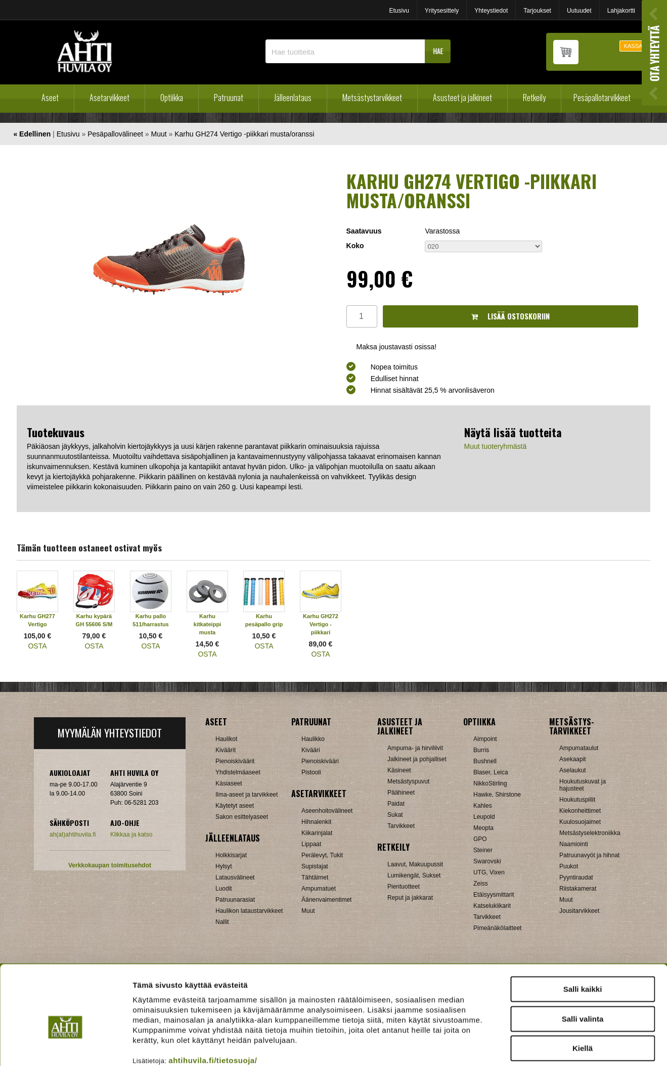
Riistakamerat (577, 888)
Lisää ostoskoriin (510, 316)
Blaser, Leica (490, 772)
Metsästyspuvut (408, 781)
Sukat (395, 814)
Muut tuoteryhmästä (495, 446)
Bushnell (485, 761)
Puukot (568, 866)
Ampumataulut (578, 748)
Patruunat (228, 97)
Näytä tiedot (541, 1046)
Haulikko (313, 739)
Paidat (396, 803)
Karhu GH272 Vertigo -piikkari (320, 624)
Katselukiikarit (492, 905)
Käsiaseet (228, 783)
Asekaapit (572, 759)
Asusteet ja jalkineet (462, 97)
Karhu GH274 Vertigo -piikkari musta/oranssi (244, 134)
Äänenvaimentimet (326, 899)
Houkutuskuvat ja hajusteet (582, 785)
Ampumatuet (318, 888)
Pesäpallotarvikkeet (602, 97)
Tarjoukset (537, 10)
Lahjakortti (621, 10)
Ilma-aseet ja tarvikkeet (246, 794)
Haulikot (226, 739)
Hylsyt (223, 866)
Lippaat (311, 844)
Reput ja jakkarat (410, 897)
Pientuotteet (403, 886)
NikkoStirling (490, 783)
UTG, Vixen (489, 872)
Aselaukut (572, 770)
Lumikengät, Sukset (413, 875)
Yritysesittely (442, 10)
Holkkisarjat (231, 855)
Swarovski (487, 861)
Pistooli (311, 772)
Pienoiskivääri (320, 761)
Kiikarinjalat (316, 833)
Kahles (482, 805)
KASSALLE (638, 46)
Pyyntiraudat (576, 877)
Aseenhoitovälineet (326, 810)
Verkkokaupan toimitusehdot (109, 865)
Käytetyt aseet (234, 805)
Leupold (484, 816)
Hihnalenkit (316, 821)
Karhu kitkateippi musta (207, 624)
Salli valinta (583, 964)
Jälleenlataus (293, 97)
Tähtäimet (314, 877)
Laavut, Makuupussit (415, 864)
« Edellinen (32, 134)
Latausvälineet (234, 877)
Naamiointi (573, 844)
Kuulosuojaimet (580, 821)
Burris (481, 750)
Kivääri (310, 750)
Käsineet (399, 770)
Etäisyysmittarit (493, 894)
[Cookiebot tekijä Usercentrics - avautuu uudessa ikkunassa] (65, 1046)
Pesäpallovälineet (115, 134)
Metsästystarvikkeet (372, 97)
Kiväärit (225, 750)
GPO (480, 839)
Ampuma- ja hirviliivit (415, 748)
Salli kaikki (582, 934)
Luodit (223, 888)
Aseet (50, 97)
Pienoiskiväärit (234, 761)
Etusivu (399, 10)
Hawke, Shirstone (497, 794)
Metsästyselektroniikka (589, 833)
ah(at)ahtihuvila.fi (73, 834)
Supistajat (314, 866)
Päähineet (401, 792)
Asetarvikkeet (109, 97)
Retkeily (534, 97)
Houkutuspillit (577, 799)
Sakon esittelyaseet (241, 816)
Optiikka (171, 97)
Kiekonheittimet (580, 810)
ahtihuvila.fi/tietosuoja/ (212, 1005)
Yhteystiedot (491, 10)
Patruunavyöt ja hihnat (589, 855)
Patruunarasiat (235, 899)
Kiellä (582, 993)
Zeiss (480, 883)
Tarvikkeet (401, 825)
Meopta (483, 827)
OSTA (37, 646)
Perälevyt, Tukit (322, 855)
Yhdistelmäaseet (237, 772)
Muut (159, 134)
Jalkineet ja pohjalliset (417, 759)
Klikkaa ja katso (131, 834)
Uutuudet (579, 10)
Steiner (483, 850)
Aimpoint (485, 739)
